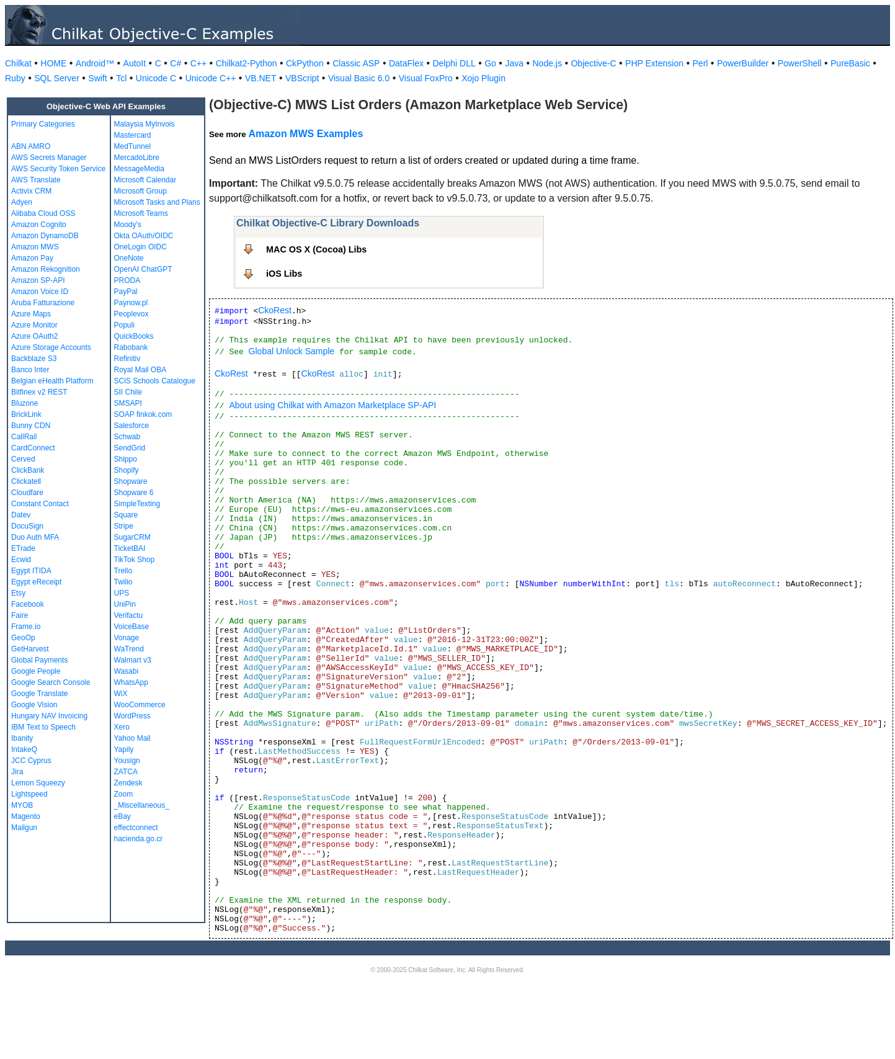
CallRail (24, 436)
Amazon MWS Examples (305, 133)
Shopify (126, 470)
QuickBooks (134, 336)
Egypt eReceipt (36, 582)
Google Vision (34, 704)
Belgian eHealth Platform (52, 381)
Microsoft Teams (141, 213)
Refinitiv (127, 358)
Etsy (18, 593)
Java (514, 63)
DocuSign (27, 526)
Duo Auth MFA (35, 537)
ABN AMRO (30, 146)
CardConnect (33, 448)
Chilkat (18, 63)
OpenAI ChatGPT (143, 269)
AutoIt (134, 63)
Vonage (127, 637)
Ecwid (21, 559)
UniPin (125, 604)
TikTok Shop (134, 559)
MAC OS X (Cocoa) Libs (316, 249)
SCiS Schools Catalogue (154, 381)
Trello (123, 570)
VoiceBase (131, 626)
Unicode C (156, 78)
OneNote (129, 258)
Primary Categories (43, 124)
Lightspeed (29, 794)
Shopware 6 (134, 492)
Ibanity (22, 738)
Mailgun (24, 827)
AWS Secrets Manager (49, 157)
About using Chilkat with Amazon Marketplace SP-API (332, 405)
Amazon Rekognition (45, 269)
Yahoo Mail (132, 738)
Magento (25, 816)
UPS (122, 593)
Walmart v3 (132, 660)
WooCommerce (140, 704)
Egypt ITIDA (31, 570)
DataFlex (406, 63)
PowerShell (800, 63)
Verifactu (128, 615)
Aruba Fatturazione (42, 302)
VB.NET (261, 78)
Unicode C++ (210, 78)
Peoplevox (131, 314)
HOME (53, 63)
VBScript (302, 78)
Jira (17, 771)
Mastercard (132, 135)
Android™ (95, 63)
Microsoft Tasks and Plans (157, 202)
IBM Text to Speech (43, 727)
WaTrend (129, 649)
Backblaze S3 (33, 358)
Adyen (21, 202)
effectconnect (136, 827)
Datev (20, 515)
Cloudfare (27, 492)
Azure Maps (31, 314)
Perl (700, 63)
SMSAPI (128, 403)
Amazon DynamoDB (45, 235)
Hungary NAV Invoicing (49, 716)
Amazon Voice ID (39, 291)
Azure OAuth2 (34, 336)
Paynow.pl (131, 302)
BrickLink (26, 414)
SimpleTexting (137, 503)
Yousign (127, 760)
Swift (97, 78)
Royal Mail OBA (140, 369)
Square (126, 515)
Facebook (27, 604)
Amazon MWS (35, 247)
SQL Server (56, 78)
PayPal (126, 291)
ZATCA (126, 771)
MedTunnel (132, 146)
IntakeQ (24, 749)
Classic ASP (356, 63)
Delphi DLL (453, 63)
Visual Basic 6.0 (359, 78)
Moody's (127, 224)
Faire (19, 615)
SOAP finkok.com (143, 414)
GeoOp (23, 637)
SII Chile (128, 392)
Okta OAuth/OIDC (144, 235)
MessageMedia (139, 168)
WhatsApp (131, 682)
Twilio (123, 582)
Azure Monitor (34, 325)
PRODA (127, 280)
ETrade (23, 548)
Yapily (124, 749)
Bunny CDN (30, 425)
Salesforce (131, 425)
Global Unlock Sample (292, 351)
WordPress (132, 716)
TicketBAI (130, 548)
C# (175, 63)
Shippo (125, 459)
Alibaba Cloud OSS (43, 213)
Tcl (121, 78)
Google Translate (39, 693)
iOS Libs (284, 274)
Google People (35, 671)
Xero (122, 727)
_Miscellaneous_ (141, 805)
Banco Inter (30, 369)
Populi (124, 325)
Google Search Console (50, 682)
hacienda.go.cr (138, 838)
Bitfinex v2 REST (39, 392)
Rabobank (131, 347)
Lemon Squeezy (38, 783)
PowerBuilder (742, 63)
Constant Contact (40, 503)
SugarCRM (132, 537)
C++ (198, 63)
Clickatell (26, 481)
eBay (122, 816)
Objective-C (593, 63)
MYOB (22, 805)
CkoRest (275, 310)
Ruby (15, 78)
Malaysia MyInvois (144, 124)
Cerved (23, 459)
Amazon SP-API (38, 280)
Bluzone (24, 403)
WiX (121, 693)
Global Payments (39, 660)
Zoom (123, 794)
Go (490, 63)
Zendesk (128, 783)
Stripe (123, 526)
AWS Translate (36, 180)
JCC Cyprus (31, 760)
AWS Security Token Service (58, 168)
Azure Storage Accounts (51, 347)
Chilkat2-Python (246, 63)
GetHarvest (30, 649)
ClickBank (27, 470)
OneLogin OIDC (140, 247)
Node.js (547, 63)
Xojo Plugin (483, 78)
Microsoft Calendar (145, 180)
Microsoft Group (140, 191)
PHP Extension (654, 63)
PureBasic (850, 63)
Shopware (131, 481)
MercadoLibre (136, 157)
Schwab (127, 436)
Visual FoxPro (426, 78)
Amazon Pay (32, 258)
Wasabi (126, 671)
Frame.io (25, 626)
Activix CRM (31, 191)
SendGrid (130, 448)
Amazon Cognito (38, 224)
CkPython (305, 63)
